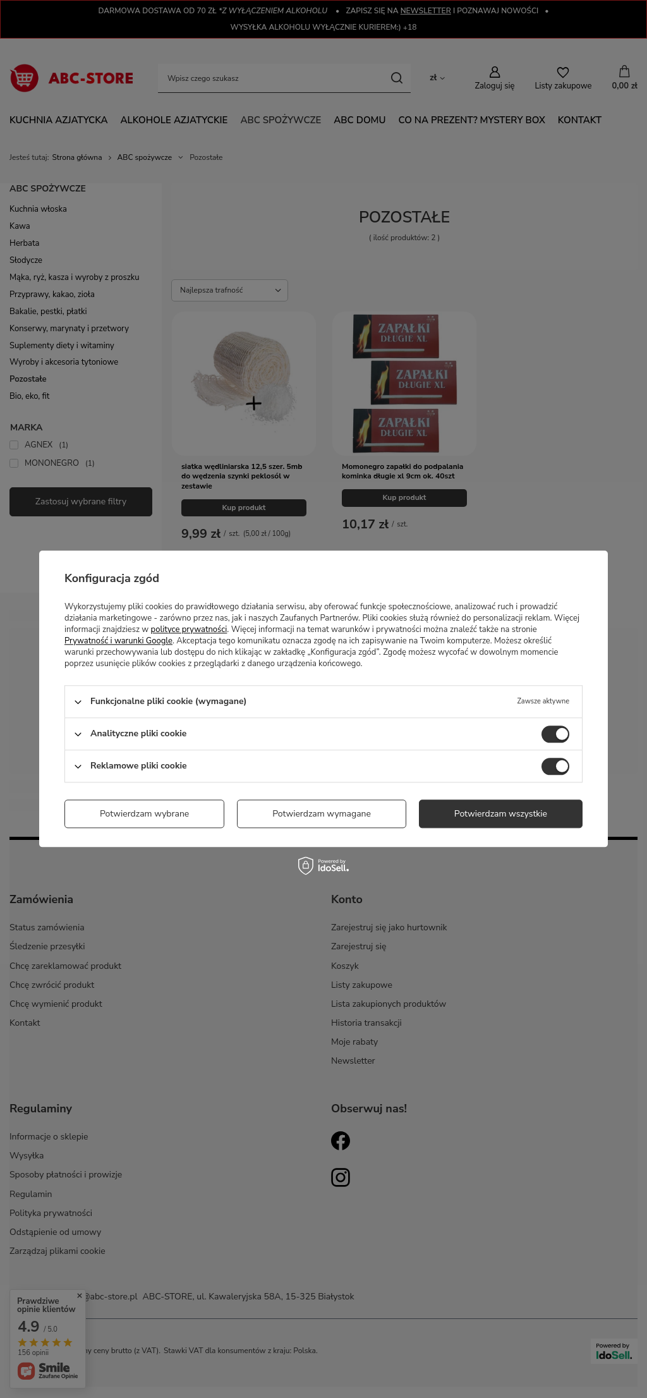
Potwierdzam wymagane (321, 814)
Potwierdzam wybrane (144, 814)
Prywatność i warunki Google (118, 641)
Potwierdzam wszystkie (500, 814)
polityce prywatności (189, 629)
